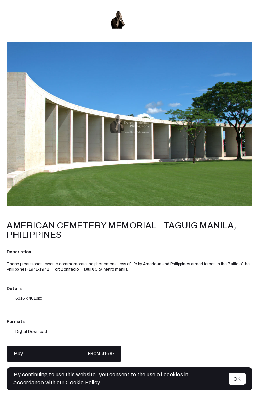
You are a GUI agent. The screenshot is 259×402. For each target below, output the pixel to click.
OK (237, 379)
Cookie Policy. (84, 382)
